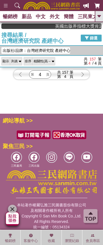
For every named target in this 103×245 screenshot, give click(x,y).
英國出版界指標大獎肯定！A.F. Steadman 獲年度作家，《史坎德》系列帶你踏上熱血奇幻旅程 (82, 26)
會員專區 (93, 238)
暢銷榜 (10, 16)
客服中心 (31, 238)
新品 (27, 16)
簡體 (69, 16)
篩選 (91, 38)
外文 (55, 16)
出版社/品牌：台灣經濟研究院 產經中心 (36, 50)
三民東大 (88, 16)
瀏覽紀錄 (72, 238)
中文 (41, 16)
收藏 (51, 238)
